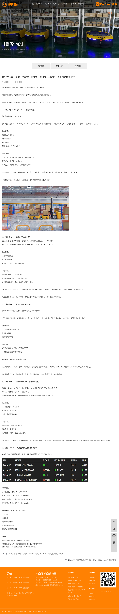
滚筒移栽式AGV (73, 583)
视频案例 (39, 4)
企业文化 (92, 596)
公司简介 (92, 593)
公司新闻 (41, 66)
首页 (32, 4)
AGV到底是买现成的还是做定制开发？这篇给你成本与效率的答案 (93, 560)
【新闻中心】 (13, 44)
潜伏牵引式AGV (73, 577)
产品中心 (56, 4)
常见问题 (78, 66)
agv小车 (4, 611)
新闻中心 (64, 4)
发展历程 (92, 599)
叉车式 (70, 593)
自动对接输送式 (73, 599)
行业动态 (59, 66)
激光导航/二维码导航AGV (76, 590)
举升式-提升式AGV (74, 580)
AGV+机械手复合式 (74, 596)
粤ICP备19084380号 (40, 611)
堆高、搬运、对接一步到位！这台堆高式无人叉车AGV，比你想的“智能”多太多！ (37, 554)
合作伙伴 (73, 4)
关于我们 (47, 4)
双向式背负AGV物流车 (75, 587)
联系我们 (81, 4)
